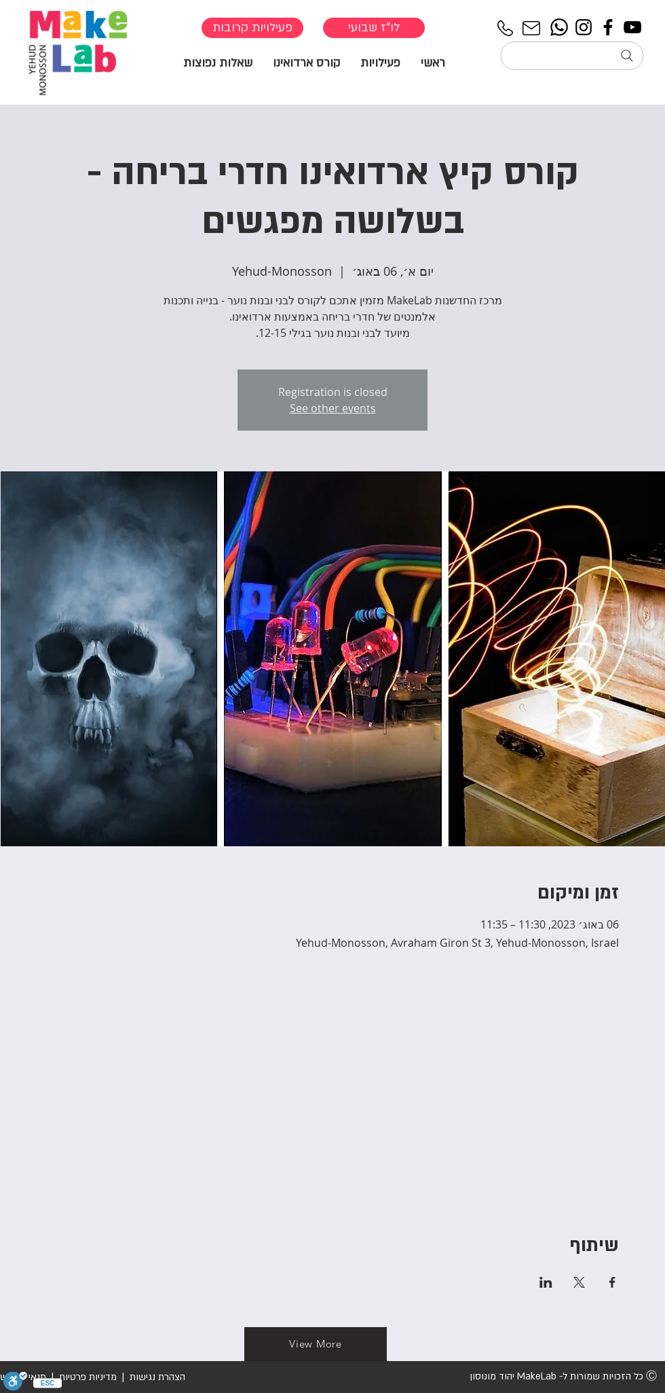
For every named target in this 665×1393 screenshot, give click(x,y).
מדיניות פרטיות (88, 1377)
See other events (333, 408)
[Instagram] (583, 27)
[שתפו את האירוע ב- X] (579, 1282)
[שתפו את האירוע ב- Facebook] (612, 1282)
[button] (380, 62)
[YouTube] (632, 27)
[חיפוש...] (572, 55)
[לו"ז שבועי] (374, 28)
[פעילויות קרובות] (252, 28)
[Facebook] (608, 27)
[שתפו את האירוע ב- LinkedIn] (545, 1282)
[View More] (315, 1344)
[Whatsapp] (559, 27)
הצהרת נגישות (156, 1377)
